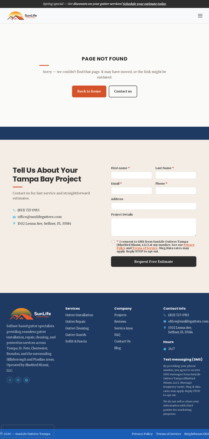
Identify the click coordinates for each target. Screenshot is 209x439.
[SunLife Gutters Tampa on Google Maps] (26, 380)
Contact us (123, 91)
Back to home (89, 91)
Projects (120, 315)
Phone (161, 183)
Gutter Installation (79, 315)
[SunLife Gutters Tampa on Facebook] (10, 380)
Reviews (120, 321)
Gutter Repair (75, 321)
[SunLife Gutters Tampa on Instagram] (18, 380)
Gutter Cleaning (77, 328)
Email (116, 183)
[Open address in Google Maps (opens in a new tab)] (55, 223)
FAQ (117, 335)
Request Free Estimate (153, 262)
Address (117, 199)
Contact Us (122, 341)
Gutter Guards (75, 335)
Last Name (164, 168)
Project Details (122, 214)
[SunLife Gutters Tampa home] (100, 15)
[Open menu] (200, 15)
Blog (117, 348)
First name (120, 168)
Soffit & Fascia (76, 341)
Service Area (123, 328)
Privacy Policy (142, 434)
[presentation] (28, 431)
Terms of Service (145, 248)
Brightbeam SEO (196, 434)
